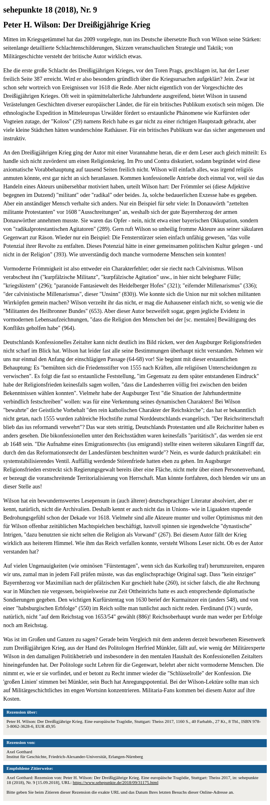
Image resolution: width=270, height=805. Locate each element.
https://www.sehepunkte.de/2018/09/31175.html (115, 782)
